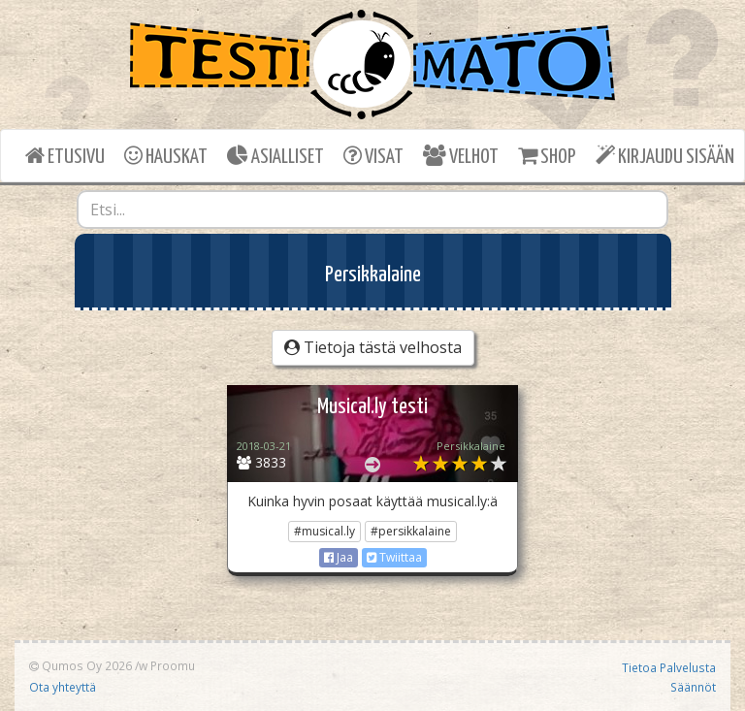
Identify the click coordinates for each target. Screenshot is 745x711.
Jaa (338, 557)
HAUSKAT (166, 156)
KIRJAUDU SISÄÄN (665, 156)
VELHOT (461, 156)
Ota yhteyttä (62, 687)
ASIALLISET (275, 156)
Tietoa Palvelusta (669, 667)
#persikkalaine (411, 531)
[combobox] (372, 209)
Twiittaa (394, 557)
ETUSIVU (65, 156)
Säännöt (693, 687)
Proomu (172, 665)
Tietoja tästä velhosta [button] (373, 347)
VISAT (373, 156)
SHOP (546, 156)
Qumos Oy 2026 (80, 665)
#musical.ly (324, 531)
